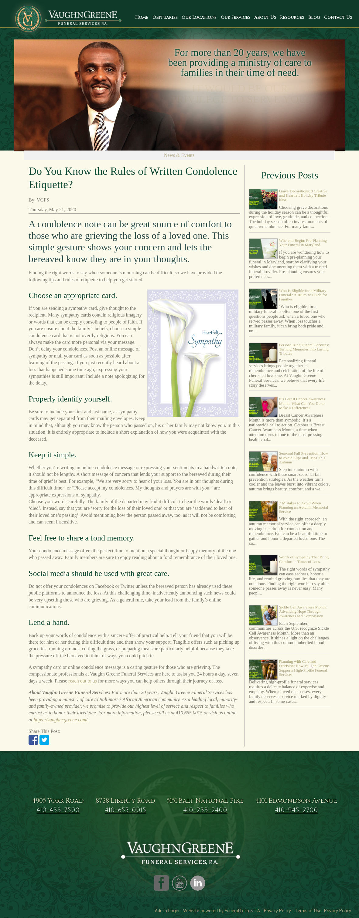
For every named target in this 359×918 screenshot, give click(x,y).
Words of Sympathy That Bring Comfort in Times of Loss (304, 559)
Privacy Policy (277, 910)
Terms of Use (308, 910)
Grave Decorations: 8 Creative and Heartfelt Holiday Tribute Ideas (303, 195)
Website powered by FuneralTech (216, 910)
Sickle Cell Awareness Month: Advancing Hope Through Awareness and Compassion (303, 611)
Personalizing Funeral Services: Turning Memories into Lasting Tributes (304, 349)
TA (257, 910)
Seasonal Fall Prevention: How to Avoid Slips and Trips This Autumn (303, 457)
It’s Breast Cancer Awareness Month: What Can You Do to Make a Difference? (302, 403)
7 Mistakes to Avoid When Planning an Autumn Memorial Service (303, 507)
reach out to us (82, 680)
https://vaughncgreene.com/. (61, 719)
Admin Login (167, 910)
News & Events (179, 155)
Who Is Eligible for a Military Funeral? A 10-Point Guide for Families (303, 295)
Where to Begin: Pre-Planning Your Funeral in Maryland (303, 242)
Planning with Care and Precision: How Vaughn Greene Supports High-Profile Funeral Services (304, 668)
